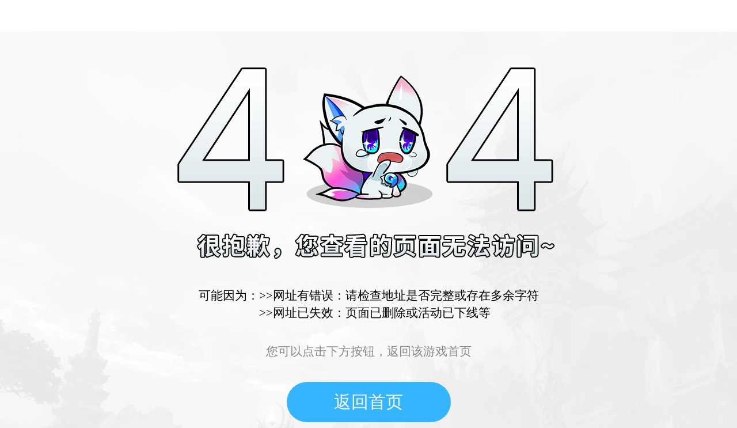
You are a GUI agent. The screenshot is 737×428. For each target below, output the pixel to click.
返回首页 (368, 401)
